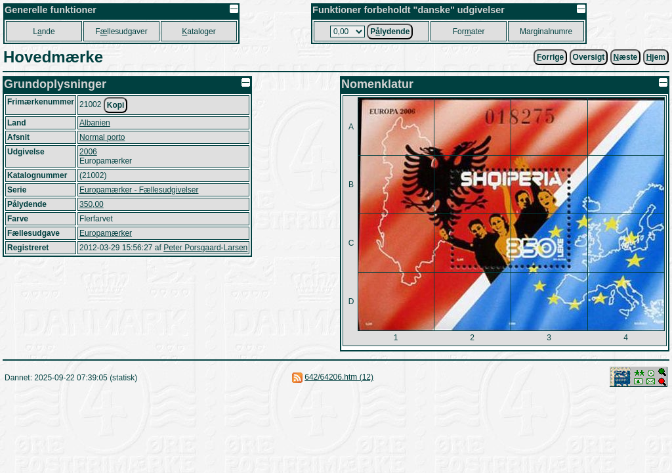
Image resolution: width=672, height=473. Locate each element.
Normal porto (102, 137)
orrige (550, 57)
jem (655, 57)
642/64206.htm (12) (338, 377)
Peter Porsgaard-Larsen (205, 247)
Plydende (390, 31)
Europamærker (105, 233)
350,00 (91, 204)
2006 (88, 151)
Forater (469, 31)
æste (626, 57)
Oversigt (589, 57)
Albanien (94, 122)
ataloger (198, 31)
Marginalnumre (546, 31)
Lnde (43, 31)
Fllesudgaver (121, 31)
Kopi (116, 105)
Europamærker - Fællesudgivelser (138, 189)
